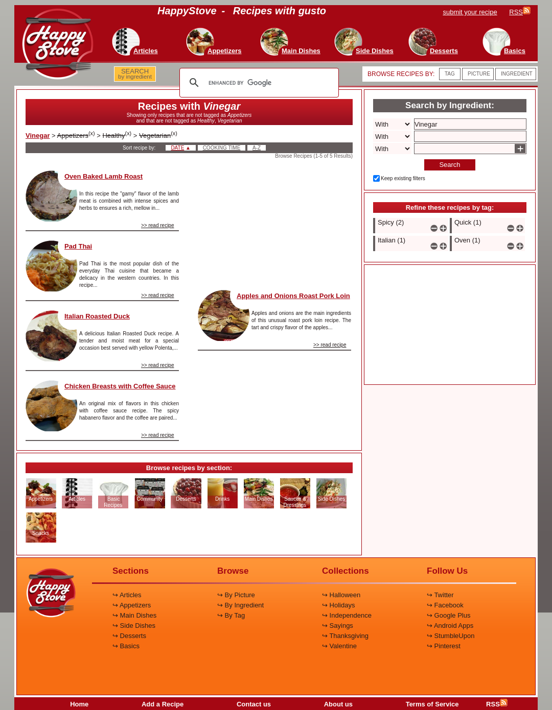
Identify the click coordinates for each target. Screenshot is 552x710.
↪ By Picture (236, 595)
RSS (497, 704)
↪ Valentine (339, 646)
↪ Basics (126, 646)
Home (79, 704)
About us (338, 704)
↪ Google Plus (448, 615)
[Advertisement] (274, 221)
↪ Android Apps (450, 625)
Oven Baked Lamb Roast (103, 176)
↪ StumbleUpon (450, 636)
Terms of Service (432, 704)
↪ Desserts (129, 636)
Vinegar (38, 135)
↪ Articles (127, 595)
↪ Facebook (445, 605)
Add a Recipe (162, 704)
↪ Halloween (341, 595)
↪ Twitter (440, 595)
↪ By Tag (231, 615)
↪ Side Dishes (133, 625)
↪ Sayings (337, 625)
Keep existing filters (403, 178)
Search (449, 164)
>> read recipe (157, 225)
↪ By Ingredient (240, 605)
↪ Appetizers (131, 605)
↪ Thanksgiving (345, 636)
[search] (258, 83)
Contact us (254, 704)
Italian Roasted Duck (97, 316)
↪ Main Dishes (134, 615)
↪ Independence (347, 615)
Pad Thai (78, 246)
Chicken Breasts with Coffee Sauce (119, 386)
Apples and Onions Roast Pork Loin (293, 296)
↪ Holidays (338, 605)
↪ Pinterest (444, 646)
